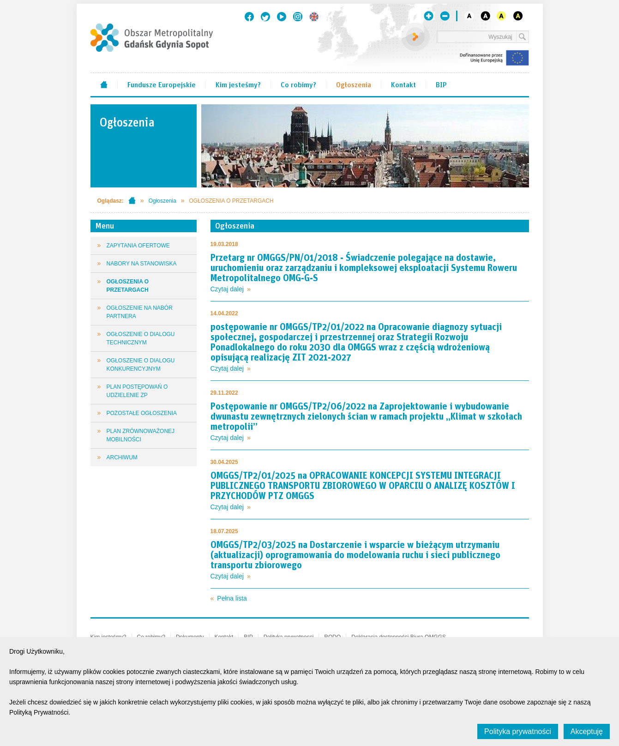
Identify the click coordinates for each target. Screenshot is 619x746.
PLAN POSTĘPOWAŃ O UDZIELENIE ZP (137, 391)
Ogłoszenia (353, 84)
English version (314, 16)
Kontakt (403, 84)
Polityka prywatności (517, 731)
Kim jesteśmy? (238, 84)
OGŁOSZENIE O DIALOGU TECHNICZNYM (141, 338)
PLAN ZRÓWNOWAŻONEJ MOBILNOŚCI (141, 435)
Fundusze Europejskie (161, 84)
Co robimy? (298, 84)
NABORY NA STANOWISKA (142, 263)
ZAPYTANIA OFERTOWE (138, 245)
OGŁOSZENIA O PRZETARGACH (128, 285)
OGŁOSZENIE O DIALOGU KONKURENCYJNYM (141, 364)
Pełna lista (232, 598)
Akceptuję (587, 731)
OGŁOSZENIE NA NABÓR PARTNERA (140, 312)
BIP (441, 84)
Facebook (249, 16)
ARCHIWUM (122, 457)
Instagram (297, 16)
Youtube (281, 16)
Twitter (265, 16)
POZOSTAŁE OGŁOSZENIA (142, 413)
